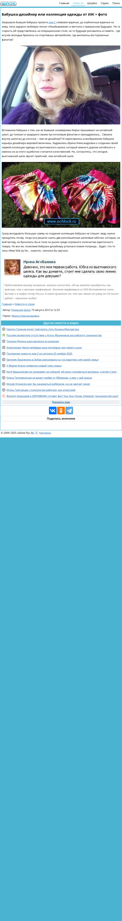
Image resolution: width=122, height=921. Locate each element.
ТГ (36, 433)
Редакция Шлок (21, 310)
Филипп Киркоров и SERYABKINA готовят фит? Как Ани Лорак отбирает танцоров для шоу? (63, 396)
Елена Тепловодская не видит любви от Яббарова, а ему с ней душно (49, 378)
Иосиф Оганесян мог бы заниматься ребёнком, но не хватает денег (48, 384)
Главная (64, 3)
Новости (78, 3)
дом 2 (52, 22)
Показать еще (61, 402)
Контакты (45, 433)
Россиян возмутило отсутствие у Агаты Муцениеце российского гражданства (54, 335)
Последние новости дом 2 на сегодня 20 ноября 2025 (39, 353)
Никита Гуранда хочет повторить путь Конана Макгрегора (43, 329)
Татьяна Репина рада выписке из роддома (33, 341)
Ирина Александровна (25, 316)
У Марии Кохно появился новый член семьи (34, 365)
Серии (104, 3)
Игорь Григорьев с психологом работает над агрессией (41, 390)
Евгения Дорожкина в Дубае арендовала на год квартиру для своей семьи (52, 359)
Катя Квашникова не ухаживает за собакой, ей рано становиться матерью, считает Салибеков (63, 371)
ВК (32, 433)
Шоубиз (92, 3)
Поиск (116, 3)
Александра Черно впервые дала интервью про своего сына (44, 347)
